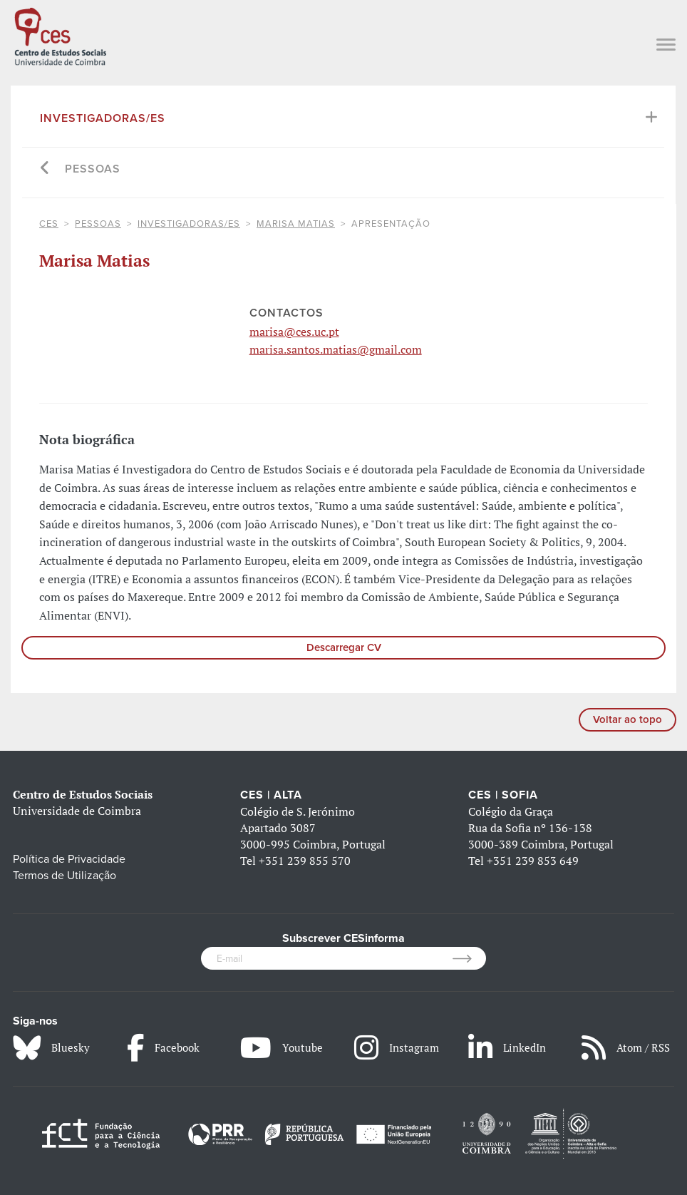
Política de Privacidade (69, 859)
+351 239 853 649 (533, 860)
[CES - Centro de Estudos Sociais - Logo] (60, 35)
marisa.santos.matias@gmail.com (335, 349)
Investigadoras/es (102, 118)
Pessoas (92, 169)
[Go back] (45, 169)
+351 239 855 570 (305, 860)
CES (48, 224)
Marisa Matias (296, 224)
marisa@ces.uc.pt (294, 331)
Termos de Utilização (64, 875)
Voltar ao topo (627, 719)
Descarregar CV (343, 647)
